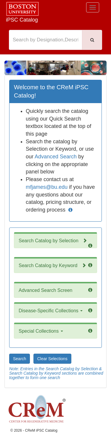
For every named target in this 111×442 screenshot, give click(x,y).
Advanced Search (56, 157)
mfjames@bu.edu (46, 187)
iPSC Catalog (22, 20)
